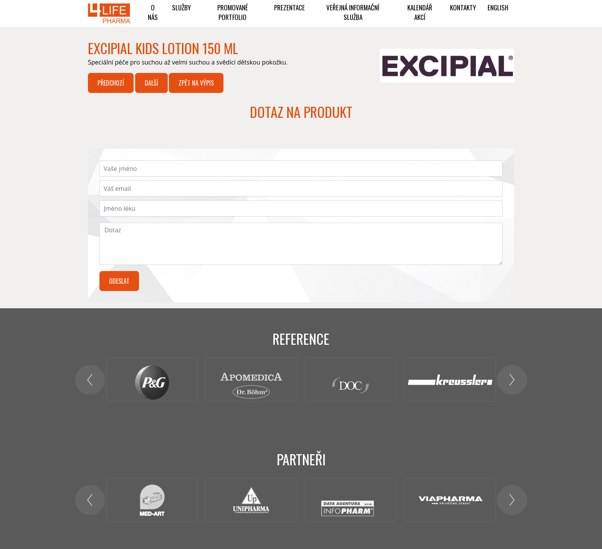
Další (151, 83)
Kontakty (463, 7)
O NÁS (153, 12)
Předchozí (111, 83)
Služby (181, 7)
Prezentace (289, 7)
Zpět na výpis (196, 83)
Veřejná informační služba (352, 12)
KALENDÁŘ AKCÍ (419, 12)
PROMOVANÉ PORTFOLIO (232, 12)
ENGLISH (498, 7)
